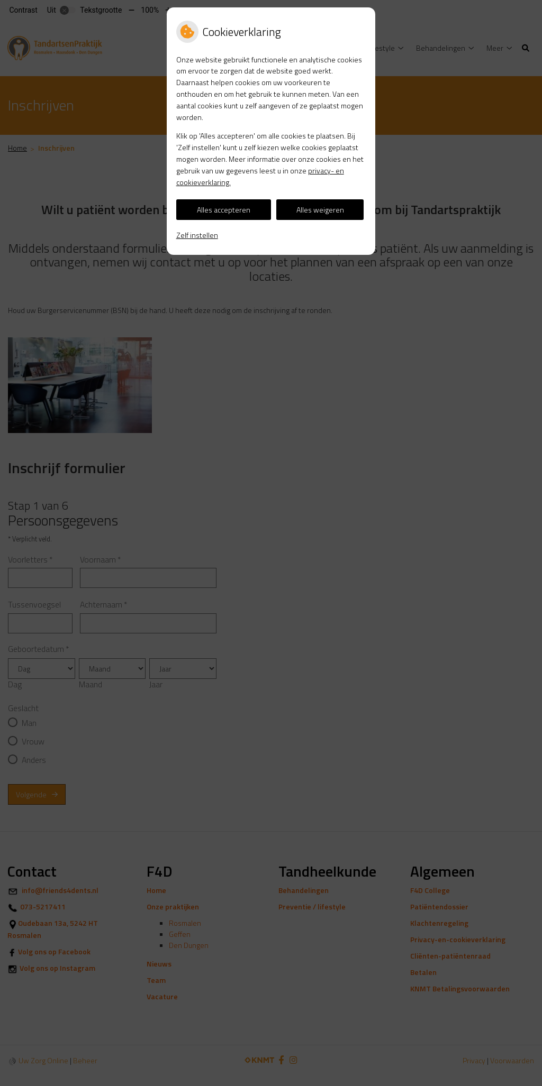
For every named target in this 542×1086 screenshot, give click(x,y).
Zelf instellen (197, 235)
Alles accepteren (223, 209)
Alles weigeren (320, 209)
